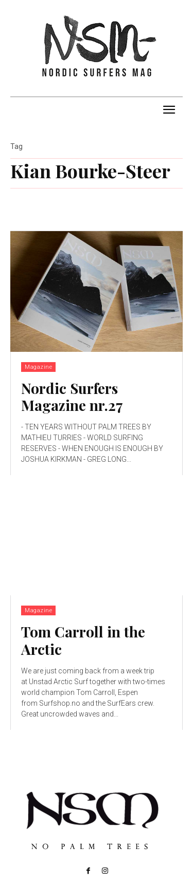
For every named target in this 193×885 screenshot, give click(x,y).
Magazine (38, 367)
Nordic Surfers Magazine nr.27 (72, 397)
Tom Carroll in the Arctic (83, 640)
